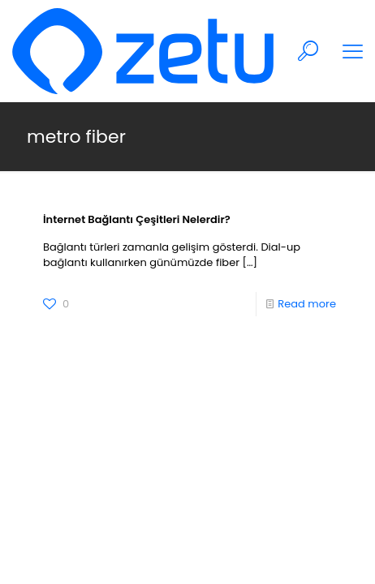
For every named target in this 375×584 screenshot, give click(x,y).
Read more (307, 303)
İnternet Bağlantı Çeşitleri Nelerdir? (137, 219)
